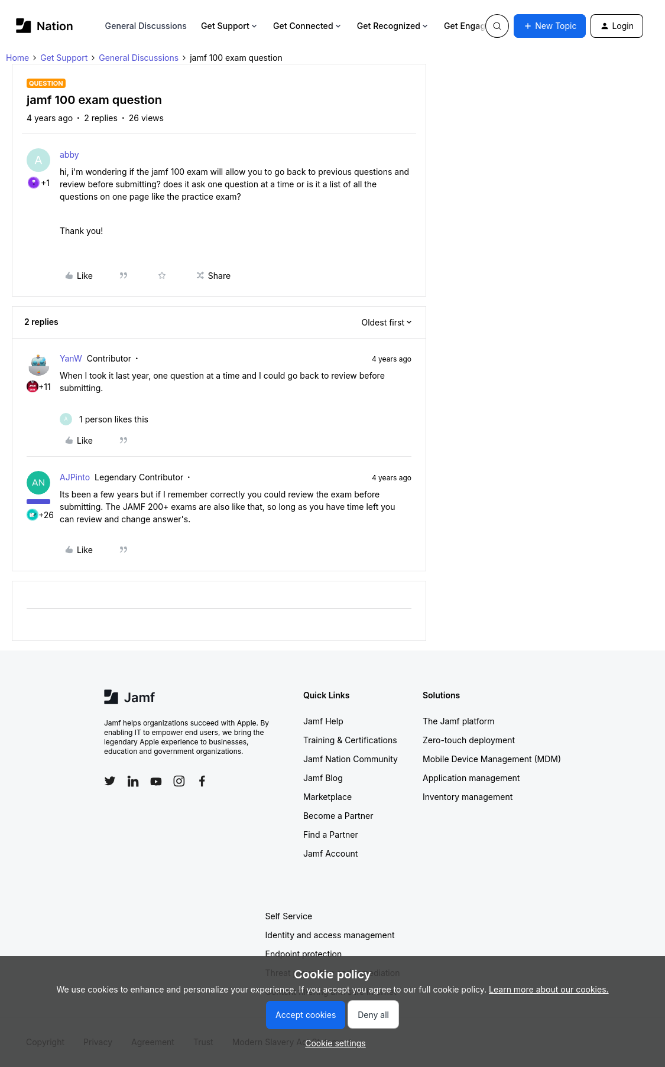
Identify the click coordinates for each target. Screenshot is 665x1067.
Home (17, 58)
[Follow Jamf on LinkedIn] (133, 781)
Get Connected (308, 26)
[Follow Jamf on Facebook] (202, 781)
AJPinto (75, 477)
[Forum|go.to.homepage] (44, 25)
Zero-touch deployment (469, 740)
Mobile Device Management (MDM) (492, 759)
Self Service (289, 916)
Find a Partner (330, 834)
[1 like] (104, 419)
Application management (471, 778)
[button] (550, 26)
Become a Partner (338, 816)
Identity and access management (330, 935)
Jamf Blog (323, 778)
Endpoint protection (303, 954)
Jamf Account (330, 853)
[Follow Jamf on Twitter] (110, 781)
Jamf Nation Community (350, 759)
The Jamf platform (459, 721)
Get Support (230, 26)
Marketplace (327, 797)
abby (69, 154)
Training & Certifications (350, 740)
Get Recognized (393, 26)
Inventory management (467, 797)
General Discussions (146, 26)
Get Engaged (474, 26)
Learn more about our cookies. (549, 989)
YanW (71, 358)
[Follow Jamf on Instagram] (179, 781)
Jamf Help (323, 721)
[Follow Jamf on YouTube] (156, 781)
